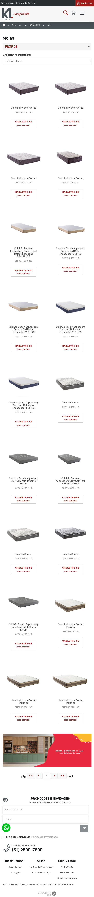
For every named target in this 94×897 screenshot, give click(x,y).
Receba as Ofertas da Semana (20, 3)
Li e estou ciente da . (30, 836)
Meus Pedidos (67, 872)
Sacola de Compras (67, 878)
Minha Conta (67, 867)
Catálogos (15, 872)
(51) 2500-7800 (27, 849)
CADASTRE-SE (23, 123)
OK (84, 828)
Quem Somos (14, 867)
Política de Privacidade (44, 836)
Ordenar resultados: (17, 54)
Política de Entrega (41, 872)
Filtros (11, 47)
